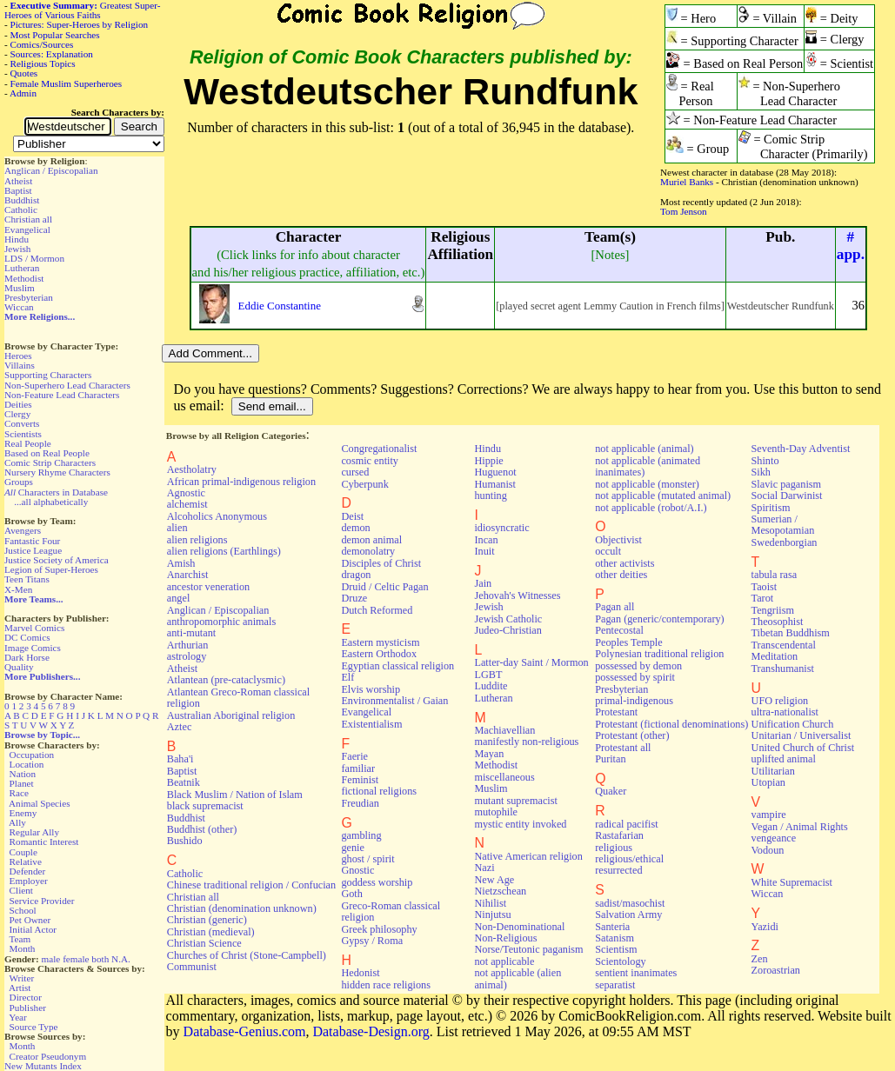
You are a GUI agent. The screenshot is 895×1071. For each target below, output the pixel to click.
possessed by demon (638, 666)
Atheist (18, 181)
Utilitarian (773, 771)
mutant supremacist (515, 801)
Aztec (179, 727)
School (23, 910)
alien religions (197, 540)
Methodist (23, 278)
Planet (22, 783)
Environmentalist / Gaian (394, 701)
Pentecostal (619, 630)
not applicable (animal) (644, 448)
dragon (356, 575)
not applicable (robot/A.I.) (650, 508)
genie (352, 848)
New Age (494, 880)
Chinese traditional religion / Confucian (251, 885)
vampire (768, 814)
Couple (23, 852)
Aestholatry (192, 469)
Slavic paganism (786, 484)
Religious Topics (43, 63)
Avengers (22, 530)
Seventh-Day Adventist (801, 448)
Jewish (17, 248)
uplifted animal (783, 759)
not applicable (504, 961)
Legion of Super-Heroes (51, 569)
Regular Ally (34, 832)
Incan (486, 540)
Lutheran (21, 268)
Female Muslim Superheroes (66, 83)
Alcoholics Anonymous (217, 516)
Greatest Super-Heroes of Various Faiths (82, 10)
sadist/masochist (630, 903)
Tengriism (772, 610)
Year (18, 1017)
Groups (18, 481)
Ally (17, 822)
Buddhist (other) (202, 829)
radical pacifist (626, 824)
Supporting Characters (47, 374)
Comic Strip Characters (50, 462)
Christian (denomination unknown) (242, 908)
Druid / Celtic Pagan (384, 587)
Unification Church (792, 724)
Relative (26, 861)
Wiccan (19, 307)
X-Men (18, 589)
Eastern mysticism (380, 642)
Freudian (360, 803)
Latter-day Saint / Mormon (531, 662)
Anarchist (188, 575)
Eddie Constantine (279, 305)
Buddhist (21, 200)
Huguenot (495, 472)
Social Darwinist (787, 495)
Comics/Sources (42, 44)
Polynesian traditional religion (659, 654)
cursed (355, 472)
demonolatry (368, 551)
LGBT (488, 675)
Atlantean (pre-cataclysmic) (226, 680)
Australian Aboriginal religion (231, 715)
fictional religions (379, 791)
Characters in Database (56, 492)
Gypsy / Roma (372, 941)
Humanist (495, 484)
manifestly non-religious (526, 741)
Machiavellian (504, 730)
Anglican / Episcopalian (51, 170)
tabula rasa (774, 575)
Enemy (23, 813)
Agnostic (186, 493)
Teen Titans (27, 579)
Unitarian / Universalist (801, 735)
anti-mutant (191, 633)
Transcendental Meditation (783, 650)
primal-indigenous (634, 701)
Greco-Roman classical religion (390, 911)
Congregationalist (379, 448)
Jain (482, 583)
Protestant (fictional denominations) (671, 724)
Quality (19, 667)
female (76, 959)
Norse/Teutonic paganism (528, 949)
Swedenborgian (784, 542)
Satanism (614, 938)
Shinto (765, 461)
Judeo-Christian (507, 630)
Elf (347, 677)
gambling (361, 835)
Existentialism (371, 724)
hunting (490, 495)
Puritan (610, 759)
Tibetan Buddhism (790, 633)
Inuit (484, 551)
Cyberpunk (364, 484)
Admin (23, 93)
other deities (621, 575)
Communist (192, 967)
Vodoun (768, 850)
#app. (851, 246)
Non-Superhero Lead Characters (67, 385)
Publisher (28, 1007)
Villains (19, 365)
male (51, 959)
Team (19, 939)
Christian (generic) (207, 920)
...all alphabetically (51, 501)
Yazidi (764, 927)
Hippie (488, 461)
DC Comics (27, 637)
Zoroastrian (775, 970)
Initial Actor (33, 929)
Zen (759, 959)
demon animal (371, 540)
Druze (354, 598)
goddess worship (376, 882)
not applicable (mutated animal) (663, 495)
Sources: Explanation (51, 54)
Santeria (612, 927)
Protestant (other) (632, 735)
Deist (352, 516)
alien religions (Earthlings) (224, 551)
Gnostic (357, 870)
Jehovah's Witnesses (517, 595)
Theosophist (777, 621)
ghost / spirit (367, 859)
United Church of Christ (803, 748)
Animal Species (39, 803)
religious (613, 848)
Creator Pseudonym (48, 1056)
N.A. (120, 959)
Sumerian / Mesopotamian (783, 524)
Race (19, 793)
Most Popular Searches (55, 35)
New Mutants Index (43, 1066)
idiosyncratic (501, 528)
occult (608, 551)
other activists (624, 563)
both (100, 959)
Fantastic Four (32, 541)
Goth (351, 894)
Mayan (489, 754)
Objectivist (618, 540)
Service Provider (42, 900)
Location (27, 764)
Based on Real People (47, 453)
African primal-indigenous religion (241, 482)
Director (26, 997)
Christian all (28, 219)
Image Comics (32, 647)
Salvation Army (628, 914)
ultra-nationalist (784, 712)
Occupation (32, 754)
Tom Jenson (683, 211)
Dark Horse (27, 657)
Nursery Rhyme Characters (57, 472)
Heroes (18, 355)
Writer (21, 978)
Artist (19, 987)
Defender (28, 871)
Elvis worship (370, 689)
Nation (23, 773)
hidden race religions (386, 985)
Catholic (20, 209)
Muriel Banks (686, 181)
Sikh (761, 472)
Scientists (23, 434)
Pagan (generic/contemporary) (659, 619)
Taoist (764, 587)
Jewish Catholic (508, 619)
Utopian (768, 782)
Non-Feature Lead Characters (61, 394)
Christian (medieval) (211, 932)
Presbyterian (28, 297)
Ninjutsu (492, 914)
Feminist (359, 780)
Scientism (616, 949)
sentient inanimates (636, 973)
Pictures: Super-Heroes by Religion (79, 24)
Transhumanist (782, 668)
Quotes (24, 73)
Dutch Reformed (376, 610)
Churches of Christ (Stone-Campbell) (246, 955)
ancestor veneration (208, 587)
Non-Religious (505, 938)
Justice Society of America (56, 560)
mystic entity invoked (520, 824)
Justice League (33, 550)
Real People (27, 443)
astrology (187, 656)
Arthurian (188, 645)
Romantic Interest (44, 841)
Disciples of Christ (381, 563)
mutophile (496, 812)
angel (178, 598)
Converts (21, 423)
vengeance (774, 838)
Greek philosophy (379, 929)
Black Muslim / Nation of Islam (235, 794)
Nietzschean (500, 891)
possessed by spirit (635, 677)
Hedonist (360, 973)
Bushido (185, 841)
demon (355, 528)
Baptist (18, 190)
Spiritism (771, 508)
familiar (358, 768)
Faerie (354, 756)
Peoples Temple (628, 642)
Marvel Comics (34, 627)
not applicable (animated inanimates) (647, 466)
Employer (29, 880)
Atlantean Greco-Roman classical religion (238, 697)
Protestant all (623, 748)
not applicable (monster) (647, 484)
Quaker (610, 791)
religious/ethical (629, 859)
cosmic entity (369, 461)
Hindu (16, 239)
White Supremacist (791, 882)
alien (177, 528)
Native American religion (528, 856)
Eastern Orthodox (379, 654)
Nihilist (490, 903)
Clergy (17, 414)
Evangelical (27, 229)
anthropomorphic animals (221, 621)
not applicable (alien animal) (517, 978)
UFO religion (780, 701)
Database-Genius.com (245, 1031)
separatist (615, 985)
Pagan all (614, 607)
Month (23, 948)
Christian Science (204, 943)
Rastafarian (619, 835)
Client (21, 890)
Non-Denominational (519, 927)
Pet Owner (30, 920)
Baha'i (180, 759)
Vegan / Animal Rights (799, 827)
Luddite (490, 686)
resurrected (618, 870)
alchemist (187, 504)
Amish (181, 563)
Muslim (19, 288)
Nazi (484, 867)
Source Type (34, 1026)
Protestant (616, 712)
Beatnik (183, 782)
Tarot (762, 598)
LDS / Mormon (34, 258)
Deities (18, 404)
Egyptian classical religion (397, 666)
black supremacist (205, 806)
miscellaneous (504, 777)
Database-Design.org (370, 1031)
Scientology (620, 961)
